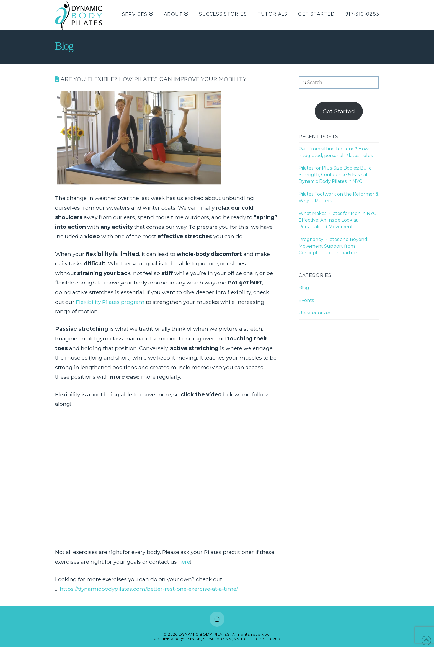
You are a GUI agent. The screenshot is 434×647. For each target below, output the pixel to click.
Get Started (339, 111)
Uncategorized (315, 312)
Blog (304, 287)
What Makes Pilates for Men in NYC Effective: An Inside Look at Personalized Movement (337, 220)
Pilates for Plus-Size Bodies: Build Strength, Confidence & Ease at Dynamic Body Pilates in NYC (335, 174)
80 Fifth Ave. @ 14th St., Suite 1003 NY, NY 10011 (202, 639)
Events (306, 300)
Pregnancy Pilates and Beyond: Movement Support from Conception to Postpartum (333, 246)
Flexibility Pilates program (110, 302)
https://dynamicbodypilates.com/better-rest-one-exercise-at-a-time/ (149, 589)
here (184, 561)
